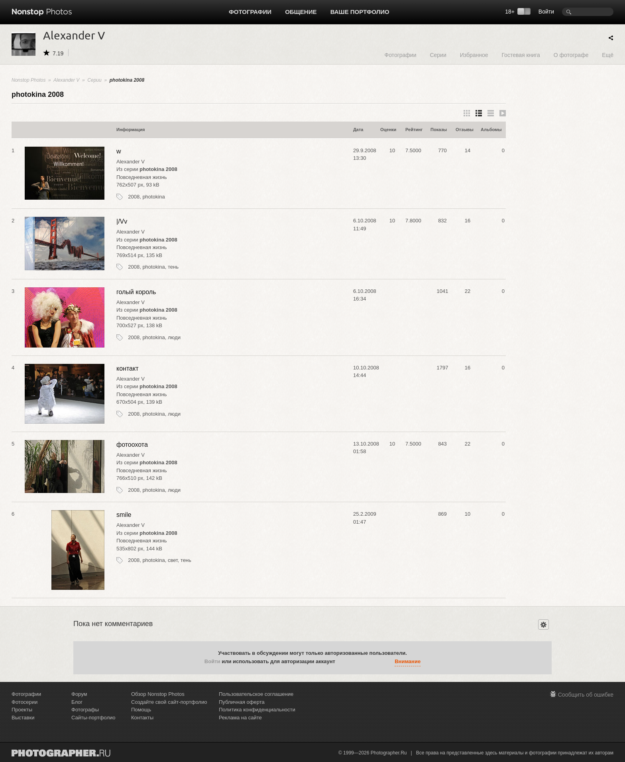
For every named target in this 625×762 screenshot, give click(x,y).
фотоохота (132, 444)
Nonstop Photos (28, 80)
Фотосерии (24, 702)
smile (123, 514)
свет (173, 560)
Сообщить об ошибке (585, 694)
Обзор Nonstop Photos (158, 694)
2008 (134, 197)
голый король (136, 292)
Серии (438, 55)
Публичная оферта (242, 702)
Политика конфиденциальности (257, 710)
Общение (300, 11)
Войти (546, 11)
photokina (153, 197)
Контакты (142, 718)
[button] (343, 661)
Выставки (23, 718)
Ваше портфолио (359, 11)
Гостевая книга (520, 55)
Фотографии (250, 11)
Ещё (607, 55)
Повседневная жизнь (141, 177)
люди (174, 337)
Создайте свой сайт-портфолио (169, 702)
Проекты (22, 710)
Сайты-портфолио (93, 718)
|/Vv (121, 221)
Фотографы (85, 710)
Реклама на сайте (240, 718)
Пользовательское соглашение (256, 694)
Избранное (474, 55)
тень (173, 267)
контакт (127, 368)
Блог (77, 702)
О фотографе (571, 55)
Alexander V (66, 80)
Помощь (141, 710)
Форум (79, 694)
